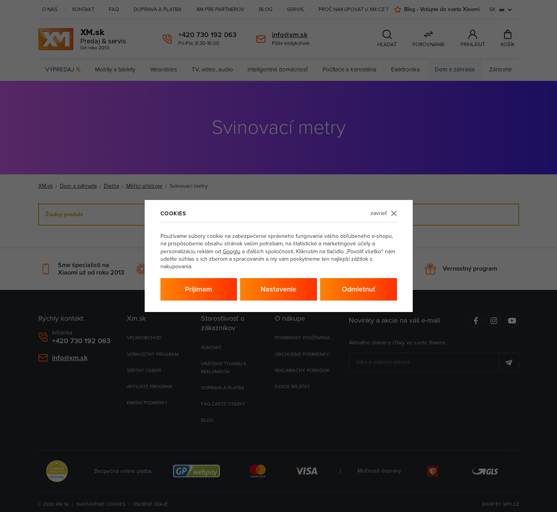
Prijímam (198, 289)
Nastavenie (278, 289)
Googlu (231, 251)
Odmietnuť (358, 289)
